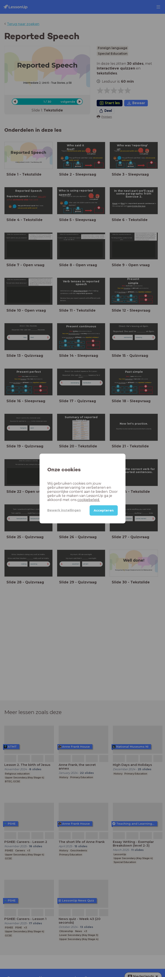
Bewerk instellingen (64, 510)
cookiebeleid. (88, 500)
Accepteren (104, 510)
